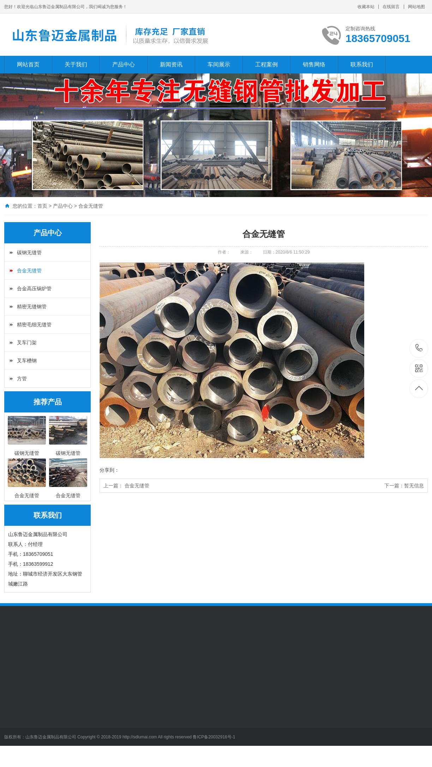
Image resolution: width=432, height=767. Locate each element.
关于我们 (76, 64)
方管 (22, 378)
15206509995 (419, 348)
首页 (42, 206)
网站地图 (416, 6)
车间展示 (219, 64)
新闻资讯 (171, 64)
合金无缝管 (90, 206)
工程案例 (266, 64)
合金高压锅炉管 (34, 288)
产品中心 (123, 64)
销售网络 (314, 64)
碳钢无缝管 (29, 252)
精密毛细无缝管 (34, 324)
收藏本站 (366, 6)
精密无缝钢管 (32, 306)
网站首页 (28, 64)
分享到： (109, 470)
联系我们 (361, 64)
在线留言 (391, 6)
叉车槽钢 (27, 360)
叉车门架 (27, 342)
